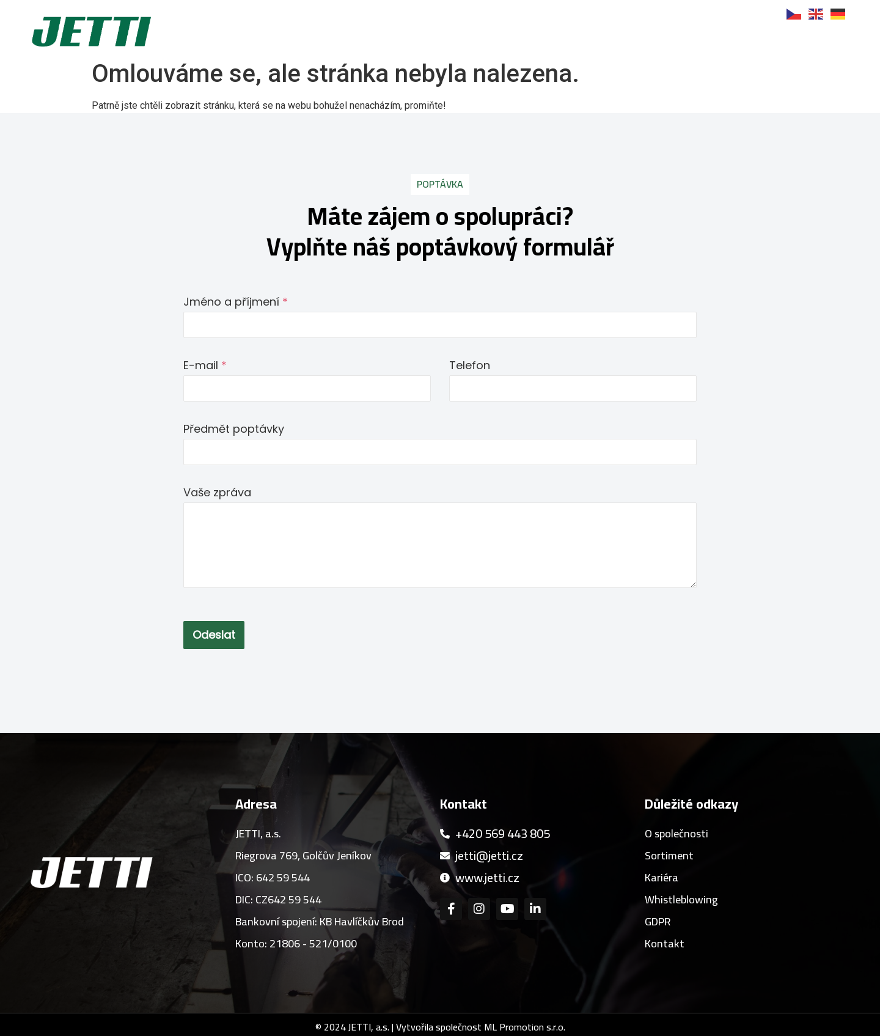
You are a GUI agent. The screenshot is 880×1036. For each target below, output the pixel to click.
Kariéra (679, 39)
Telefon (469, 365)
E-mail (205, 365)
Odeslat (214, 634)
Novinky (750, 39)
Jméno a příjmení (235, 301)
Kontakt (824, 39)
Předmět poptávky (233, 428)
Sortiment (509, 39)
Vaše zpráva (217, 492)
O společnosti (402, 39)
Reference (601, 39)
